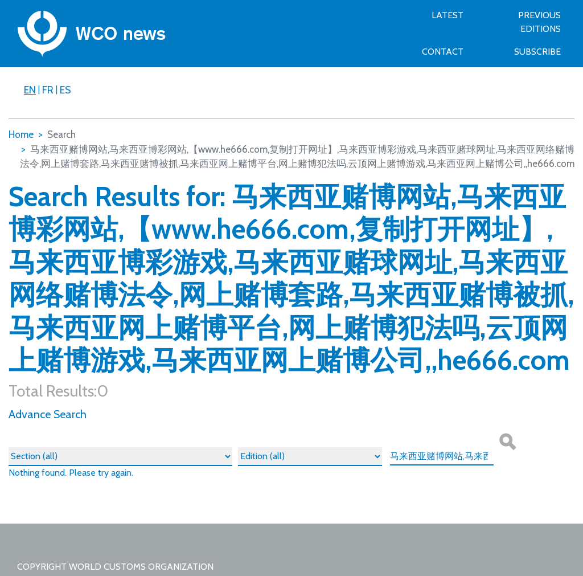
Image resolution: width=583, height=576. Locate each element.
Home (21, 134)
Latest (447, 15)
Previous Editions (539, 22)
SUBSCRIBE (537, 51)
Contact (442, 51)
